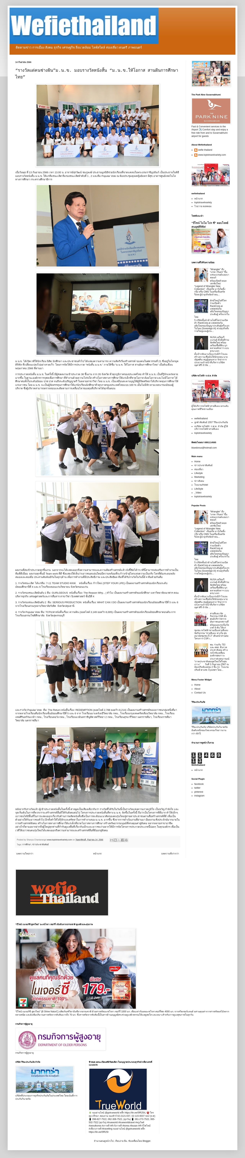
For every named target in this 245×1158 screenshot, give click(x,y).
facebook (199, 784)
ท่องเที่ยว (198, 469)
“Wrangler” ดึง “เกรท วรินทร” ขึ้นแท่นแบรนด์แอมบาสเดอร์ (219, 273)
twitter (197, 788)
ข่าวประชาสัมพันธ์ (40, 844)
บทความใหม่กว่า (24, 853)
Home (197, 461)
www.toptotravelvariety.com (212, 155)
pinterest (198, 792)
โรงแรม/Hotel (201, 485)
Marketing (199, 477)
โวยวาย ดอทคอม (203, 206)
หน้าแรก (97, 853)
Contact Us (200, 692)
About (197, 688)
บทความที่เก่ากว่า (170, 853)
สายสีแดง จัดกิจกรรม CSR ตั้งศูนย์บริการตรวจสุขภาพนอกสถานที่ (219, 617)
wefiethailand (201, 418)
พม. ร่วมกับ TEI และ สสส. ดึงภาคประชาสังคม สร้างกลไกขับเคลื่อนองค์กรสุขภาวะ (219, 650)
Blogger (146, 1141)
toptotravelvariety (203, 202)
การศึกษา (26, 844)
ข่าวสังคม (199, 481)
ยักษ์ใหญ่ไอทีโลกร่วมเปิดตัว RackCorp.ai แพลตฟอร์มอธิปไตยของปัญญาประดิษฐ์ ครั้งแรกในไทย (211, 308)
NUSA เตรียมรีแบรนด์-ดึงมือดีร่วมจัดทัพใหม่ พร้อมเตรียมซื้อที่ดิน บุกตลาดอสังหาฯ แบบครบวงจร (219, 344)
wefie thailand (205, 150)
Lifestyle (198, 473)
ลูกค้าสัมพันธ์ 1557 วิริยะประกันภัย (211, 422)
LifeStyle (198, 489)
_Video (197, 492)
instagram (199, 795)
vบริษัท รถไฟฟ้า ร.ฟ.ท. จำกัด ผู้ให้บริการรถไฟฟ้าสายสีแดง (211, 427)
